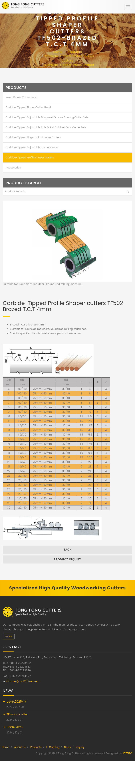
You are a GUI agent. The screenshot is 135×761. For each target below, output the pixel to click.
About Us (19, 747)
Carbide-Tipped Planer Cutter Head (28, 107)
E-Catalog (52, 747)
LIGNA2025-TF (16, 701)
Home (58, 52)
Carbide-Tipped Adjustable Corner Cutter (32, 147)
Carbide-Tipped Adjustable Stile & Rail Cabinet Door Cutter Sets (46, 127)
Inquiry (80, 747)
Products (75, 52)
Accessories (13, 167)
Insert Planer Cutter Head (21, 97)
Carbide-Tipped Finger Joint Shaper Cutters (33, 137)
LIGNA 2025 (15, 727)
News (67, 747)
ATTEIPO (127, 753)
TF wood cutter (17, 714)
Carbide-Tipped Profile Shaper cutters (69, 58)
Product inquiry (67, 559)
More (8, 636)
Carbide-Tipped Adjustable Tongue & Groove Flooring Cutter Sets (47, 117)
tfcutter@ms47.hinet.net (22, 681)
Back (67, 549)
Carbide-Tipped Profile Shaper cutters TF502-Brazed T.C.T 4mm (67, 67)
